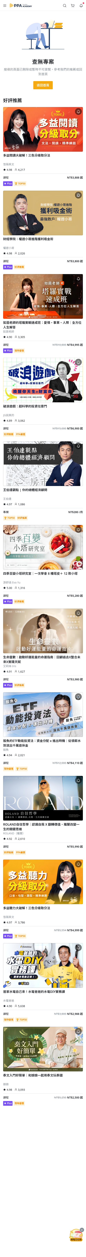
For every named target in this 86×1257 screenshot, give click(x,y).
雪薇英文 (8, 164)
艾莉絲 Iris (9, 666)
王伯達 (7, 499)
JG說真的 (8, 415)
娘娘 (6, 1084)
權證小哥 (8, 248)
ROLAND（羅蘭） (14, 833)
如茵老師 (8, 331)
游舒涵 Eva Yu (11, 582)
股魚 (6, 750)
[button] (5, 5)
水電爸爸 (8, 1000)
